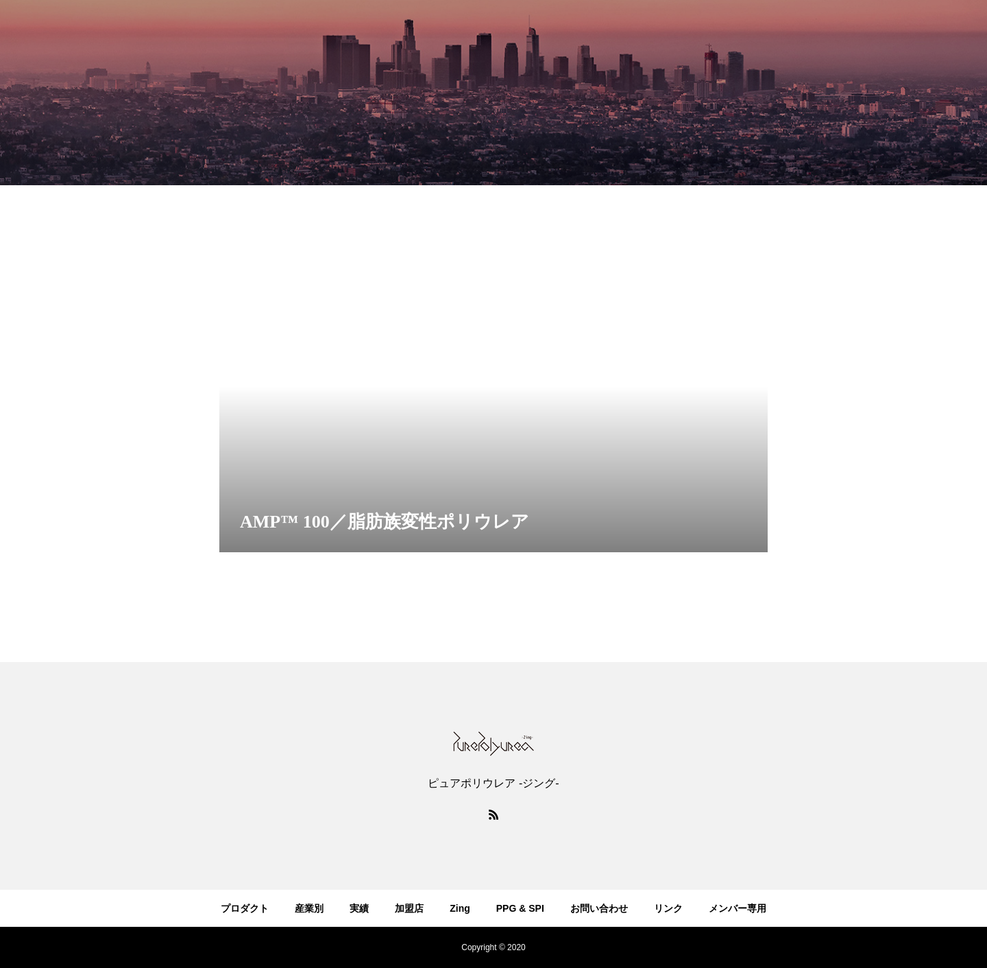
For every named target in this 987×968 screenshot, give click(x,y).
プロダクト (245, 908)
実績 (359, 908)
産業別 (309, 908)
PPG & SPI (520, 908)
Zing (460, 908)
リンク (668, 908)
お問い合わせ (599, 908)
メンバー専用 (737, 908)
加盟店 (409, 908)
